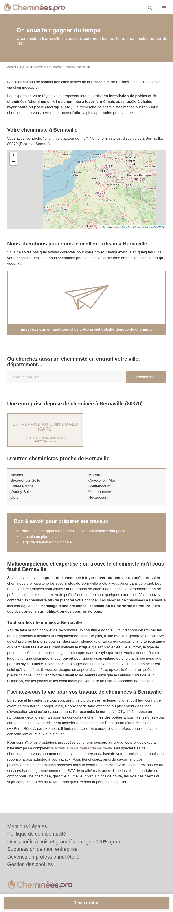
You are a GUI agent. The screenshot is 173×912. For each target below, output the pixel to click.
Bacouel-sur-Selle (25, 480)
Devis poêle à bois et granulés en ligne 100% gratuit (65, 842)
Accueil (12, 67)
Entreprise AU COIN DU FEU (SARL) (45, 426)
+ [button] (13, 155)
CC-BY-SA (159, 227)
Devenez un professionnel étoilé (43, 857)
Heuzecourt (98, 497)
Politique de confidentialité (36, 834)
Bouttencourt (99, 486)
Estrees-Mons (22, 486)
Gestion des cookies (30, 864)
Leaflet (102, 227)
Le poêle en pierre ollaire (41, 536)
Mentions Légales (27, 826)
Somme (70, 67)
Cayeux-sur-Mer (101, 480)
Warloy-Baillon (23, 492)
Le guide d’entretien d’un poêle (46, 542)
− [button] (13, 162)
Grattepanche (99, 492)
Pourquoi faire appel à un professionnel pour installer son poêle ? (74, 531)
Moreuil (94, 475)
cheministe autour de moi (65, 138)
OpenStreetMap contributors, (137, 227)
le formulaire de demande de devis (81, 748)
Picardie (56, 67)
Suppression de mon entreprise (42, 849)
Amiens (17, 475)
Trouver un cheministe (34, 67)
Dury (14, 497)
